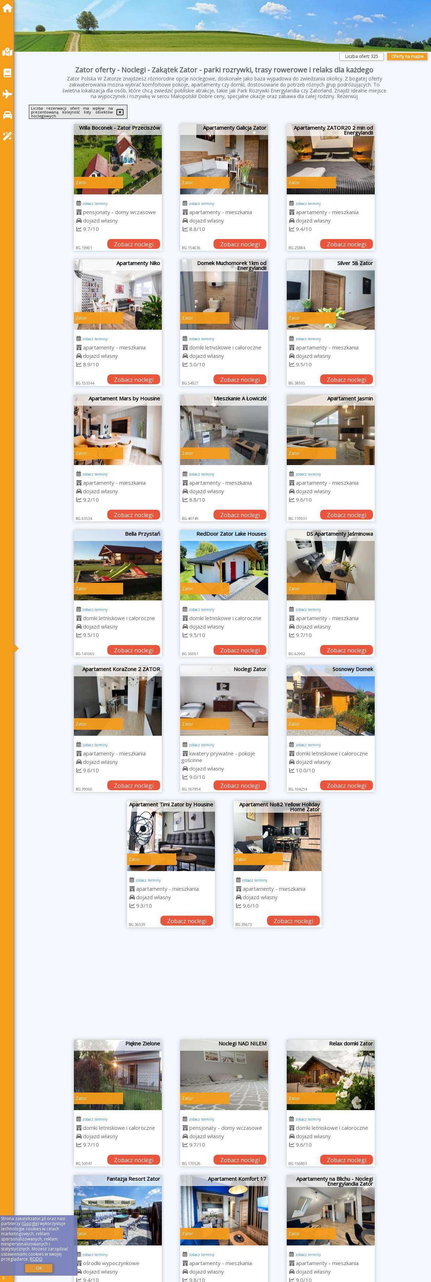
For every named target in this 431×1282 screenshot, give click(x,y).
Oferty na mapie (407, 56)
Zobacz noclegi (133, 244)
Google (30, 1223)
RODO (36, 1259)
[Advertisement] (224, 987)
